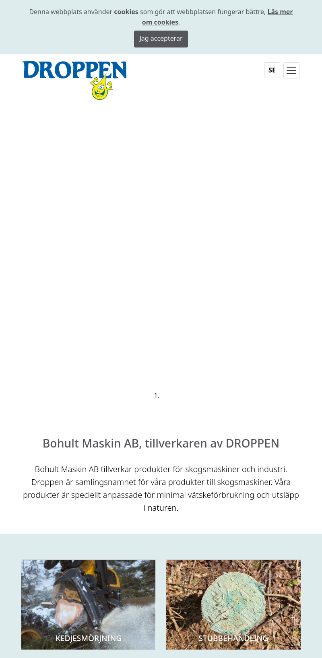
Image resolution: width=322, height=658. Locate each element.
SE (272, 70)
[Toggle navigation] (291, 70)
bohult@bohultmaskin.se (212, 503)
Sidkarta (177, 651)
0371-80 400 (192, 493)
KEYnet (203, 651)
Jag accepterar (160, 38)
